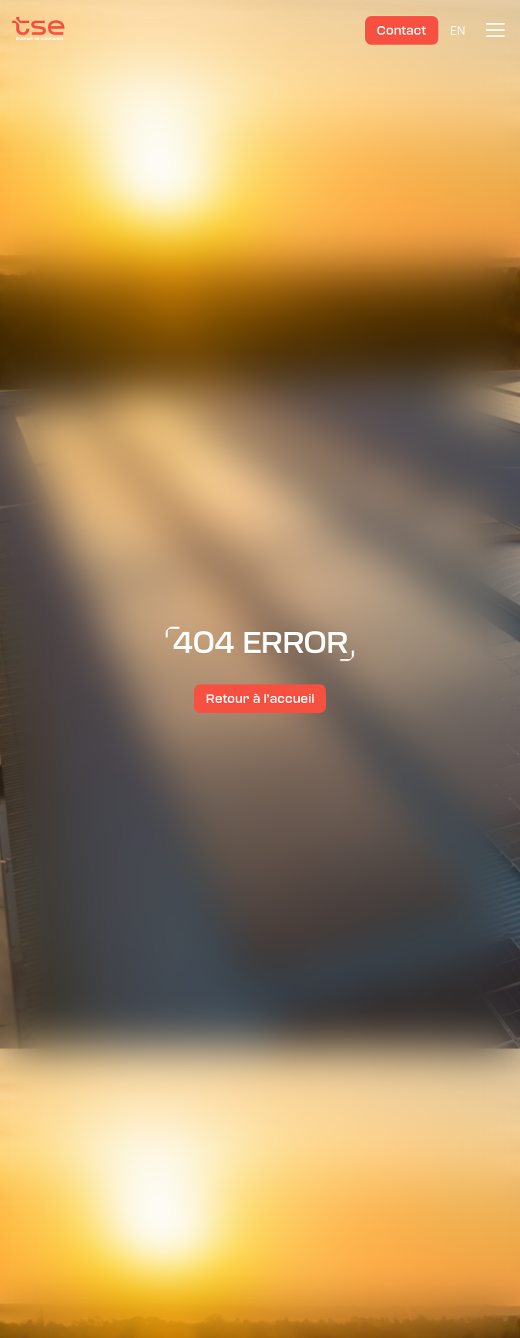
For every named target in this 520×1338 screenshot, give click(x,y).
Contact (401, 30)
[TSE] (38, 30)
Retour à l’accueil (260, 698)
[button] (492, 30)
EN (457, 30)
